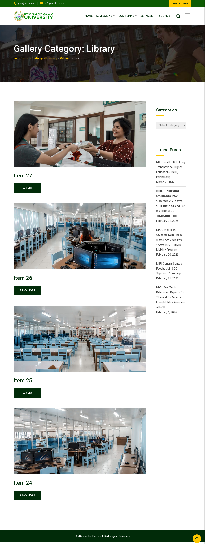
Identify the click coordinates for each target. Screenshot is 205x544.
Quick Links (126, 15)
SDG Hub (164, 15)
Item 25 (23, 381)
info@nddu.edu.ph (55, 3)
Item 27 (23, 175)
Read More (28, 188)
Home (89, 15)
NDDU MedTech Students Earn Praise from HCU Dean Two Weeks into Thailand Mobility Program (169, 239)
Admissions (104, 15)
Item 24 (23, 484)
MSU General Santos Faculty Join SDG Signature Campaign (169, 268)
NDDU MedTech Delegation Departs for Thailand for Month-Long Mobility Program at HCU (170, 297)
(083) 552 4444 (26, 3)
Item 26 (23, 278)
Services (146, 15)
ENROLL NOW (180, 3)
